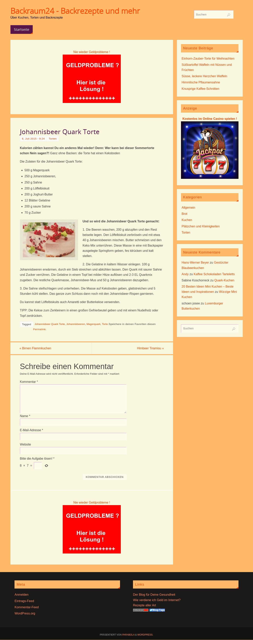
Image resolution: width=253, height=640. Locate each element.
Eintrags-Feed (24, 601)
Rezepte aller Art (144, 605)
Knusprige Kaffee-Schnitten (200, 88)
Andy (185, 274)
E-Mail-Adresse (31, 430)
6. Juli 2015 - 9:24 (33, 138)
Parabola (128, 634)
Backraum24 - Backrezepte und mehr (75, 11)
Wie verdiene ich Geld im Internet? (156, 600)
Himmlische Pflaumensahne (201, 82)
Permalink (39, 329)
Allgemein (188, 207)
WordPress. (145, 634)
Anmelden (21, 594)
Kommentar (29, 381)
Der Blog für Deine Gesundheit (154, 594)
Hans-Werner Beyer (195, 262)
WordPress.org (25, 613)
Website (25, 444)
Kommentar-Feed (27, 607)
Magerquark (94, 324)
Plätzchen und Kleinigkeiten (201, 226)
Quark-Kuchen (224, 280)
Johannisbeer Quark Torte (50, 324)
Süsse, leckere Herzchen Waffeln (204, 76)
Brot (184, 213)
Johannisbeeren (75, 324)
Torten (53, 138)
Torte (105, 324)
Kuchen (187, 220)
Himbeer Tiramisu (150, 348)
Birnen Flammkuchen (36, 348)
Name (25, 416)
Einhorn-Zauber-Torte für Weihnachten (208, 58)
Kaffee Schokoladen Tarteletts (214, 274)
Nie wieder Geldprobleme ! (91, 52)
